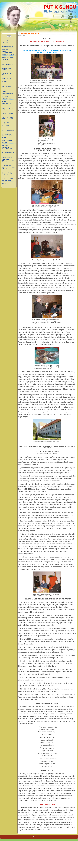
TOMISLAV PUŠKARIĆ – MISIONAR (6, 124)
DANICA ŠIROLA (7, 113)
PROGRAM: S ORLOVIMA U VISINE (6, 86)
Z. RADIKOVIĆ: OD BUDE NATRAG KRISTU (8, 167)
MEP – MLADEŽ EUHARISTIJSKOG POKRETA (8, 80)
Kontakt (5, 183)
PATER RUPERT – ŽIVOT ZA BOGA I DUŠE (8, 108)
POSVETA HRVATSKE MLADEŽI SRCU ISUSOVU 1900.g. (8, 52)
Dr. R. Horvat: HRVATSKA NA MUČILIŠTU (7, 173)
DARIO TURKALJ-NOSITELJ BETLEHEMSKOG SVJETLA (8, 160)
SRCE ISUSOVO (7, 46)
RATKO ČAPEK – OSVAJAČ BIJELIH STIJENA (8, 135)
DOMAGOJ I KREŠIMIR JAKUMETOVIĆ (7, 147)
